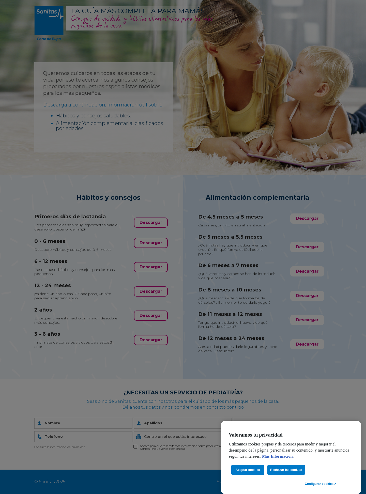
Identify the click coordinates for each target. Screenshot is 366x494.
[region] (291, 457)
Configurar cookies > (320, 484)
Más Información (277, 456)
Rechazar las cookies (286, 470)
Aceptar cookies (248, 470)
